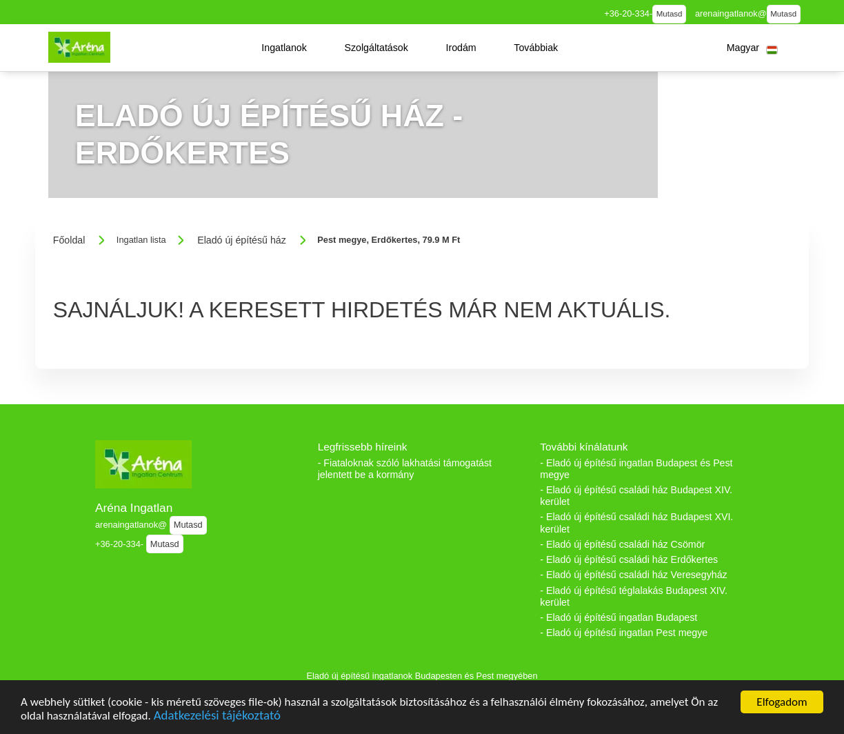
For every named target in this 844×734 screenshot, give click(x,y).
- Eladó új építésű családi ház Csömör (622, 544)
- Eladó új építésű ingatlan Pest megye (623, 632)
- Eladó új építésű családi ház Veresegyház (633, 574)
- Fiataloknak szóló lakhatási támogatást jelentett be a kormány (405, 468)
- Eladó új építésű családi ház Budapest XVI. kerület (636, 522)
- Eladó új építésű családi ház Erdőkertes (629, 559)
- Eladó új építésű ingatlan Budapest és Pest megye (636, 468)
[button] (284, 47)
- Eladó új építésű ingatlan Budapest (618, 617)
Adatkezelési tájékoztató (217, 717)
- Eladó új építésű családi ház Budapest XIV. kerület (636, 495)
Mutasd (669, 14)
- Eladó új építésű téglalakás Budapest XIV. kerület (633, 596)
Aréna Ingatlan (133, 508)
